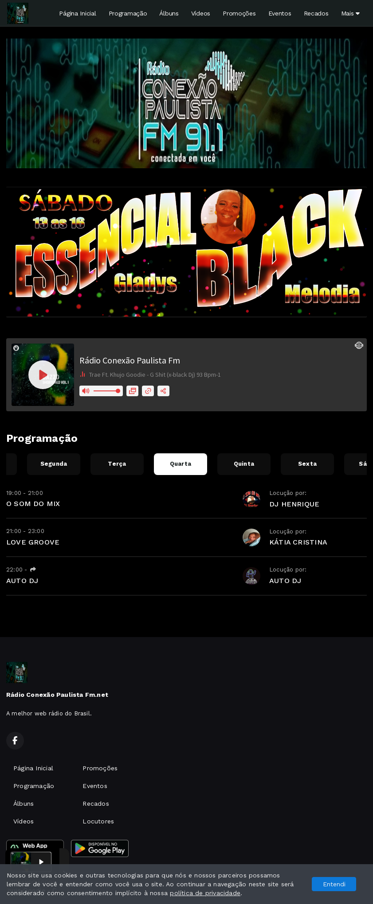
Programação (128, 13)
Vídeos (200, 13)
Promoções (239, 13)
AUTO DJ (22, 580)
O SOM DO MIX (33, 503)
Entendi (334, 884)
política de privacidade (205, 892)
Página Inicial (77, 13)
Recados (316, 13)
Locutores (98, 821)
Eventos (279, 13)
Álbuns (168, 13)
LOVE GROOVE (32, 542)
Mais (350, 13)
